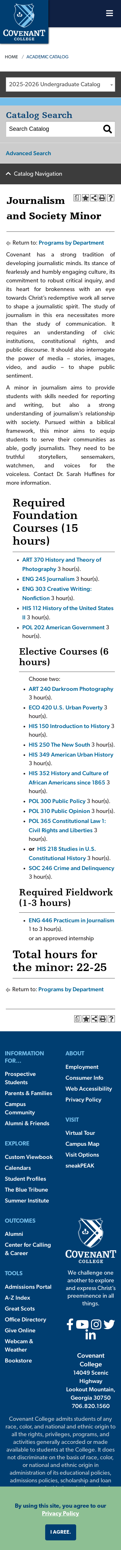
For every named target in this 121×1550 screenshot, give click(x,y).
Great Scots (20, 1308)
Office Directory (25, 1319)
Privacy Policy (83, 1099)
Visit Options (82, 1154)
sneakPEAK (80, 1165)
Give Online (20, 1330)
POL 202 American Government (63, 627)
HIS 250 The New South (59, 744)
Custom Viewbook (29, 1156)
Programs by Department (71, 242)
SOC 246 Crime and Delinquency (71, 868)
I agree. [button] (60, 1532)
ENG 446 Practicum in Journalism (71, 920)
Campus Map (82, 1143)
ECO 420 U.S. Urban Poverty (66, 707)
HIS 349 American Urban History (71, 754)
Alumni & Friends (27, 1123)
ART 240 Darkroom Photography (71, 688)
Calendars (18, 1167)
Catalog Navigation (38, 174)
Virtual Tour (80, 1132)
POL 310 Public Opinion (59, 811)
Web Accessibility (89, 1088)
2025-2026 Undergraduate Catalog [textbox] (54, 85)
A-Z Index (17, 1297)
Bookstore (18, 1360)
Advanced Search (28, 153)
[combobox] (60, 84)
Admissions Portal (28, 1286)
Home (11, 56)
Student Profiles (25, 1178)
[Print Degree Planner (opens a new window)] (77, 197)
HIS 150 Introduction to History (69, 726)
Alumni (14, 1233)
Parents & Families (28, 1093)
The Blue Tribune (26, 1189)
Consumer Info (85, 1077)
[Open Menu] (109, 15)
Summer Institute (27, 1200)
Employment (82, 1066)
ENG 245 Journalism (48, 578)
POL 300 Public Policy (57, 801)
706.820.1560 (91, 1406)
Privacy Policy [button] (60, 1514)
